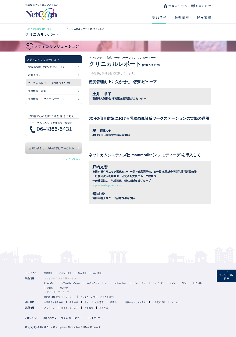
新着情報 (48, 273)
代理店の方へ (175, 6)
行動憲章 (99, 302)
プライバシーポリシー (71, 318)
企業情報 (74, 302)
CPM (184, 283)
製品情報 (159, 20)
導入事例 (64, 288)
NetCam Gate (120, 283)
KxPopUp (197, 283)
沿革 (86, 302)
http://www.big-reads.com (107, 185)
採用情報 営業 (54, 91)
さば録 (50, 288)
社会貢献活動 (158, 302)
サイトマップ (94, 318)
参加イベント (54, 75)
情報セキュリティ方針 (135, 302)
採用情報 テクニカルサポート (54, 99)
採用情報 (204, 20)
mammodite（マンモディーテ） (49, 29)
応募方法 (103, 308)
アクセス (176, 302)
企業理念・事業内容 (53, 302)
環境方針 (114, 302)
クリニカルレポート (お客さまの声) (49, 82)
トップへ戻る (71, 158)
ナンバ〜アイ (139, 283)
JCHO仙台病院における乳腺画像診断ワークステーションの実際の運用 (149, 118)
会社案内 (181, 20)
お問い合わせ (201, 6)
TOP (27, 29)
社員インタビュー (69, 308)
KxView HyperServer (70, 283)
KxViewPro (49, 283)
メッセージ (49, 308)
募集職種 (88, 308)
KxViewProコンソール (97, 283)
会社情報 (97, 273)
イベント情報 (65, 273)
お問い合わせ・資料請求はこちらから (51, 148)
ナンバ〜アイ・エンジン (163, 283)
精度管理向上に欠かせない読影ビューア (123, 82)
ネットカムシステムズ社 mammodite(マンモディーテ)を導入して (145, 155)
